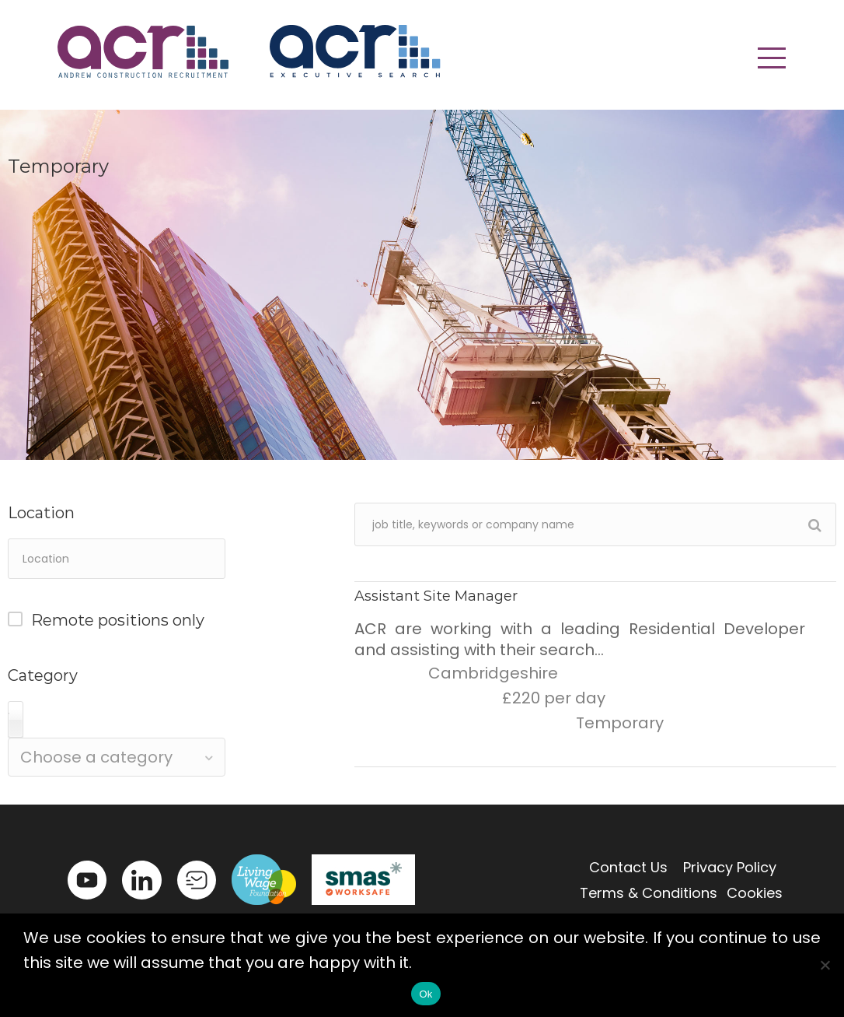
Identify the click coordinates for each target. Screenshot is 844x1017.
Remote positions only (117, 620)
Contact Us (628, 867)
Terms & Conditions (648, 893)
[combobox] (116, 757)
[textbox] (117, 757)
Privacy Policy (729, 867)
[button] (771, 58)
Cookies (755, 893)
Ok (425, 994)
